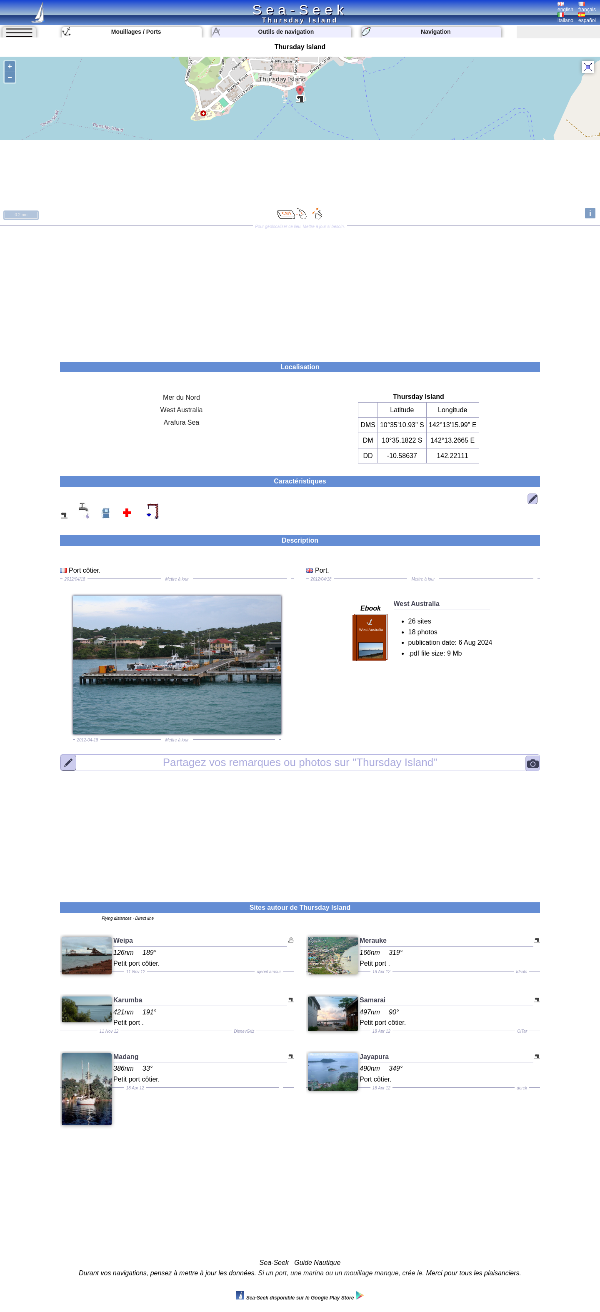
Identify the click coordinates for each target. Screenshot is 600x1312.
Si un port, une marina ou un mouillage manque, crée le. (341, 1273)
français (587, 7)
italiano (565, 18)
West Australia (181, 409)
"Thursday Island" (300, 762)
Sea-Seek (300, 10)
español (587, 18)
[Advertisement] (300, 291)
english (565, 7)
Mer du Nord (181, 397)
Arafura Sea (181, 422)
